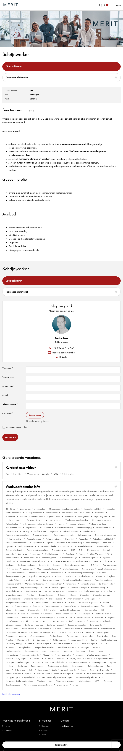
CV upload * (7, 413)
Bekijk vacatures (61, 744)
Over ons (8, 730)
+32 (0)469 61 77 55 (63, 348)
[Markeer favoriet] (116, 467)
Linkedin (63, 357)
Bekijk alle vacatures (11, 694)
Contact (44, 730)
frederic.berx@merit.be (63, 352)
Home (7, 725)
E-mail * (5, 395)
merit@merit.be (66, 725)
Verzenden (10, 437)
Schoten (33, 98)
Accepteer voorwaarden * (17, 427)
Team (43, 734)
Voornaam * (7, 368)
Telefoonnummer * (10, 404)
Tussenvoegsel (8, 377)
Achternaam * (8, 386)
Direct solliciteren (14, 66)
